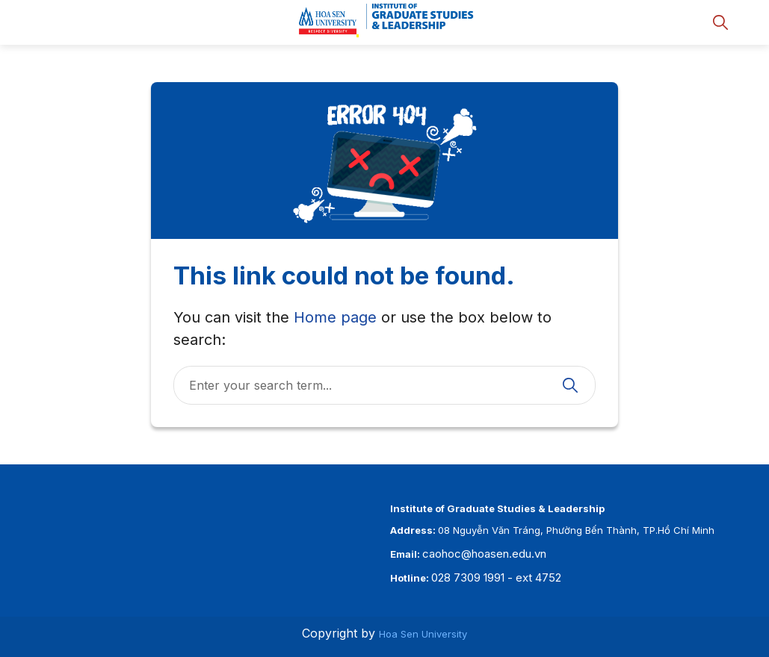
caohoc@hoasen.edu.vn (484, 554)
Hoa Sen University (423, 634)
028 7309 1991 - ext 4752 (496, 577)
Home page (335, 317)
